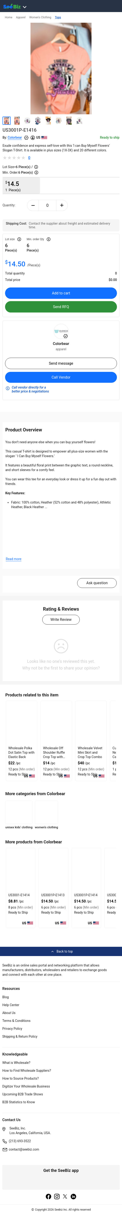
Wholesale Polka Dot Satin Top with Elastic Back (21, 752)
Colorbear (15, 137)
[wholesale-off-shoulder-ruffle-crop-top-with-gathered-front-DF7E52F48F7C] (56, 723)
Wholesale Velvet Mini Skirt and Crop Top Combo (90, 752)
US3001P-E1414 (86, 895)
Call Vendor (61, 377)
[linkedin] (73, 1197)
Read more (13, 559)
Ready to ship (109, 137)
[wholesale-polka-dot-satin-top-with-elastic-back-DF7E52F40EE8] (21, 723)
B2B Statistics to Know (18, 1102)
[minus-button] (33, 205)
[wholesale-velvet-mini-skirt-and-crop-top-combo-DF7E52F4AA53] (91, 723)
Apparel (20, 17)
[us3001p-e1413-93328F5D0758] (53, 870)
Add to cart (61, 293)
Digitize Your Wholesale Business (26, 1086)
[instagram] (56, 1197)
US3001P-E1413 (52, 895)
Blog (5, 997)
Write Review (60, 619)
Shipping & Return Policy (19, 1036)
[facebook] (48, 1197)
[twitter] (65, 1197)
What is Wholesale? (16, 1063)
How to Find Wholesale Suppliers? (26, 1070)
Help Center (10, 1005)
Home (8, 17)
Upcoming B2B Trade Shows (22, 1094)
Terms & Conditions (16, 1021)
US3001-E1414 (19, 895)
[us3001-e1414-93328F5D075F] (20, 870)
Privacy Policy (12, 1028)
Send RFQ (61, 307)
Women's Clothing (40, 17)
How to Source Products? (20, 1078)
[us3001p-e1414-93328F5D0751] (86, 870)
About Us (8, 1013)
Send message (61, 363)
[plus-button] (62, 205)
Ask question (97, 583)
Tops (58, 17)
